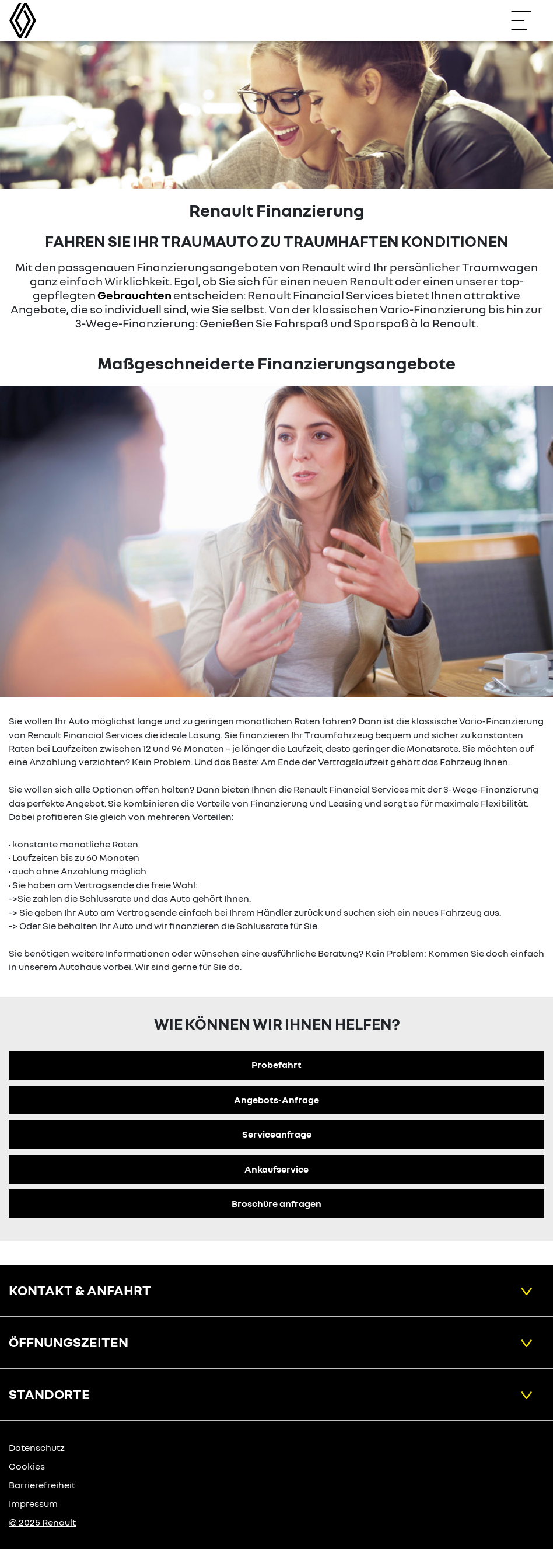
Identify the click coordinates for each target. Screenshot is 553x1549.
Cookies (27, 1466)
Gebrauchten (134, 295)
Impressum (33, 1503)
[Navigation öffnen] (526, 20)
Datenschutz (37, 1447)
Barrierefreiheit (42, 1485)
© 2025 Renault (42, 1522)
